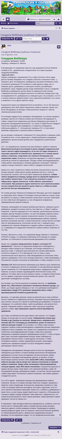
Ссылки (4, 19)
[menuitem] (39, 19)
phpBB (26, 435)
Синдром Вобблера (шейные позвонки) (24, 35)
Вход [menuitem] (55, 19)
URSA (9, 45)
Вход (4, 23)
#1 (2, 54)
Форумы (8, 19)
